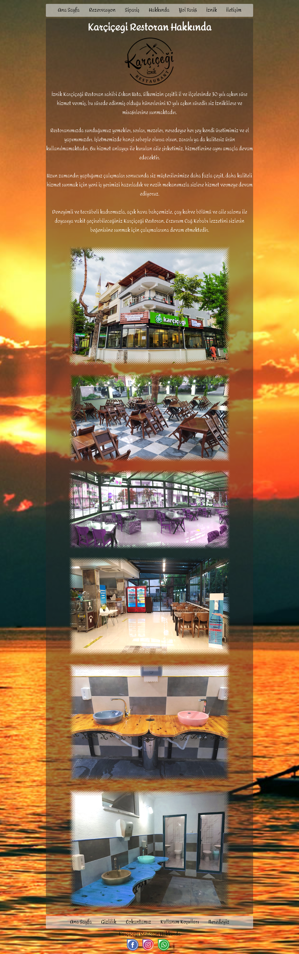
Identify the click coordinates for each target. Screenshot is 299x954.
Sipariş (132, 10)
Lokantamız (138, 922)
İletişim (233, 10)
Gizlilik (108, 922)
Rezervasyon (102, 10)
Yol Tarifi (188, 10)
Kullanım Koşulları (179, 922)
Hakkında (159, 10)
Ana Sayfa (69, 10)
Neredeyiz (218, 922)
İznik (211, 10)
